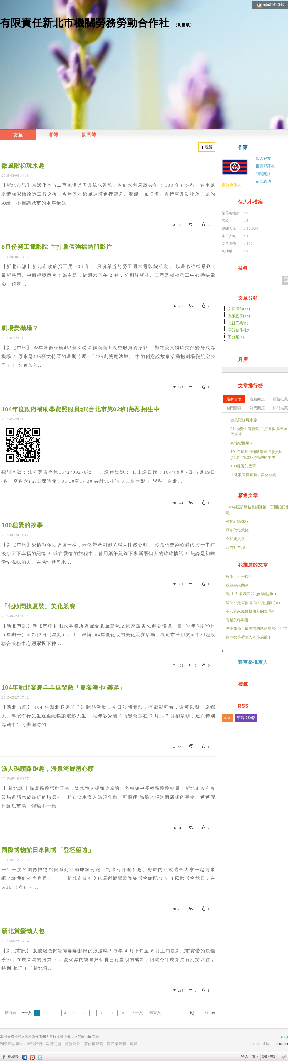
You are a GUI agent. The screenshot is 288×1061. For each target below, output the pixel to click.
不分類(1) (236, 337)
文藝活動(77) (239, 309)
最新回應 (257, 399)
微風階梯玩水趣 (23, 165)
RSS (228, 718)
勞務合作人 (231, 185)
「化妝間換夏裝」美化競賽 (38, 606)
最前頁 (10, 1013)
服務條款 (72, 1044)
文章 (18, 135)
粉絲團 (13, 1056)
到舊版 (184, 25)
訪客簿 (89, 134)
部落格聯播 (246, 718)
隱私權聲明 (116, 1044)
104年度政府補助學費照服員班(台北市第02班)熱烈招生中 (80, 409)
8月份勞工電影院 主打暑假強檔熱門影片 (56, 247)
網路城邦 (269, 1056)
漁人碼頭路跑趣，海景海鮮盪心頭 (47, 768)
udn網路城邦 (273, 4)
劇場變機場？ (19, 328)
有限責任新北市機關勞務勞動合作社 (84, 22)
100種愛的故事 (22, 525)
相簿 (53, 134)
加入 (255, 1056)
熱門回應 (257, 408)
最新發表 (234, 399)
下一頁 (137, 1013)
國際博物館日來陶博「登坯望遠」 (47, 850)
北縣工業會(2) (240, 323)
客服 (134, 1044)
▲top (284, 1037)
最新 (208, 147)
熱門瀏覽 (234, 408)
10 (122, 1013)
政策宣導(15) (239, 316)
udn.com (282, 1044)
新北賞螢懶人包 (23, 931)
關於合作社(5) (240, 330)
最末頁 (155, 1013)
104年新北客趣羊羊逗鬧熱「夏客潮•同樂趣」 (63, 687)
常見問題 (53, 1044)
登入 (244, 1056)
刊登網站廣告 (11, 1044)
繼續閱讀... (33, 215)
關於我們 (34, 1044)
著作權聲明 (93, 1044)
